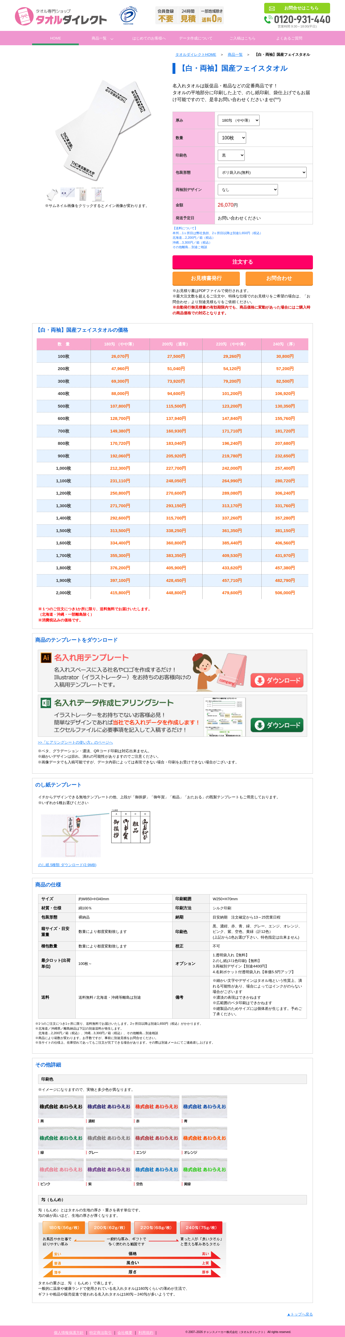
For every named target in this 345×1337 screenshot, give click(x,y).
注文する (242, 262)
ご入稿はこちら (243, 38)
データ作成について (196, 38)
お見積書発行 (206, 278)
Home (55, 38)
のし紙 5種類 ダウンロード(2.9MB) (67, 865)
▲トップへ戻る (300, 1314)
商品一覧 (99, 38)
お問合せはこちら (301, 7)
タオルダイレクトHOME (195, 54)
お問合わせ (279, 278)
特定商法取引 (100, 1332)
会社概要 (124, 1332)
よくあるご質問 (289, 38)
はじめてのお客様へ (149, 38)
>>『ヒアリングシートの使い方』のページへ (75, 742)
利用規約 (145, 1332)
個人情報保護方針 (69, 1332)
